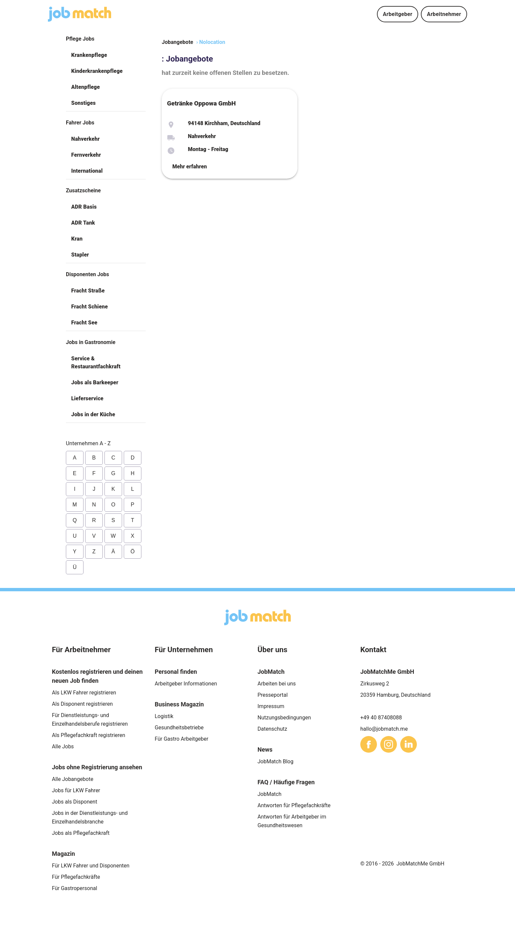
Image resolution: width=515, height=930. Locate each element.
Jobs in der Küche (93, 414)
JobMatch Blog (275, 761)
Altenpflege (85, 87)
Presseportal (273, 695)
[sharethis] (368, 744)
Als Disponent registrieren (82, 704)
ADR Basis (84, 207)
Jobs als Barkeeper (94, 382)
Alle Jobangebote (72, 779)
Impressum (271, 706)
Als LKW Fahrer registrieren (84, 692)
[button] (106, 55)
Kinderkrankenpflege (97, 71)
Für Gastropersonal (74, 888)
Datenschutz (272, 729)
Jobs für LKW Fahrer (76, 790)
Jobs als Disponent (74, 802)
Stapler (80, 255)
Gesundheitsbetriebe (179, 727)
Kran (77, 239)
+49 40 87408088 (381, 717)
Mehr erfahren (189, 166)
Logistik (164, 716)
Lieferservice (87, 398)
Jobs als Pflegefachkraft (80, 833)
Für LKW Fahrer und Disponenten (90, 865)
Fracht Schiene (89, 306)
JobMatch (269, 794)
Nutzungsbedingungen (284, 717)
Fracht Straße (88, 290)
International (86, 171)
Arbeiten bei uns (277, 683)
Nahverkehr (85, 139)
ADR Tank (83, 223)
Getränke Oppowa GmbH (201, 103)
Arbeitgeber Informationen (186, 683)
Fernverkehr (86, 155)
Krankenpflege (89, 55)
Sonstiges (83, 103)
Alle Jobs (63, 746)
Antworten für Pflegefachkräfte (294, 805)
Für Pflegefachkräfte (76, 877)
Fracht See (84, 322)
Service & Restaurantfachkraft (95, 362)
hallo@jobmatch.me (384, 729)
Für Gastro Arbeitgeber (181, 739)
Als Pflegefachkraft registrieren (88, 735)
